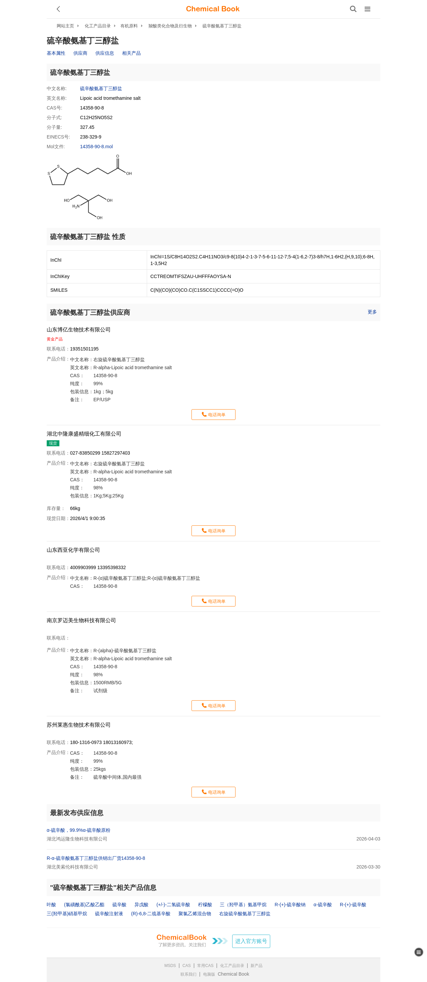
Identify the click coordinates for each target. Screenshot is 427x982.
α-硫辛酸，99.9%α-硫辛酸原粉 (78, 830)
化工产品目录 (98, 25)
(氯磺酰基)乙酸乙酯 (84, 904)
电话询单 (217, 414)
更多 (372, 311)
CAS (186, 965)
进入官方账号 (251, 941)
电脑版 (209, 974)
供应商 (80, 53)
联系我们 (188, 974)
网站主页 (65, 25)
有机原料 (129, 25)
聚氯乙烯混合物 (194, 913)
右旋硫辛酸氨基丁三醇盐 (245, 913)
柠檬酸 (205, 904)
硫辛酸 (119, 904)
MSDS (170, 965)
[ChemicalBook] (213, 9)
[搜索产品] (353, 9)
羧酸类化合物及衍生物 (170, 25)
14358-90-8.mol (96, 146)
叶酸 (51, 904)
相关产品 (131, 53)
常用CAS (205, 965)
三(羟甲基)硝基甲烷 (67, 913)
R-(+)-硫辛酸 (353, 904)
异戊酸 (141, 904)
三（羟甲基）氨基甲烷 (243, 904)
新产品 (257, 965)
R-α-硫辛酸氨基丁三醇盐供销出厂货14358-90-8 (96, 858)
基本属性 (56, 53)
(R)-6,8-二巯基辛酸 (150, 913)
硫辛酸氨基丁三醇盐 (222, 25)
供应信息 (104, 53)
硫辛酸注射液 (109, 913)
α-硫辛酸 (323, 904)
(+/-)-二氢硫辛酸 (173, 904)
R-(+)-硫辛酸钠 (290, 904)
